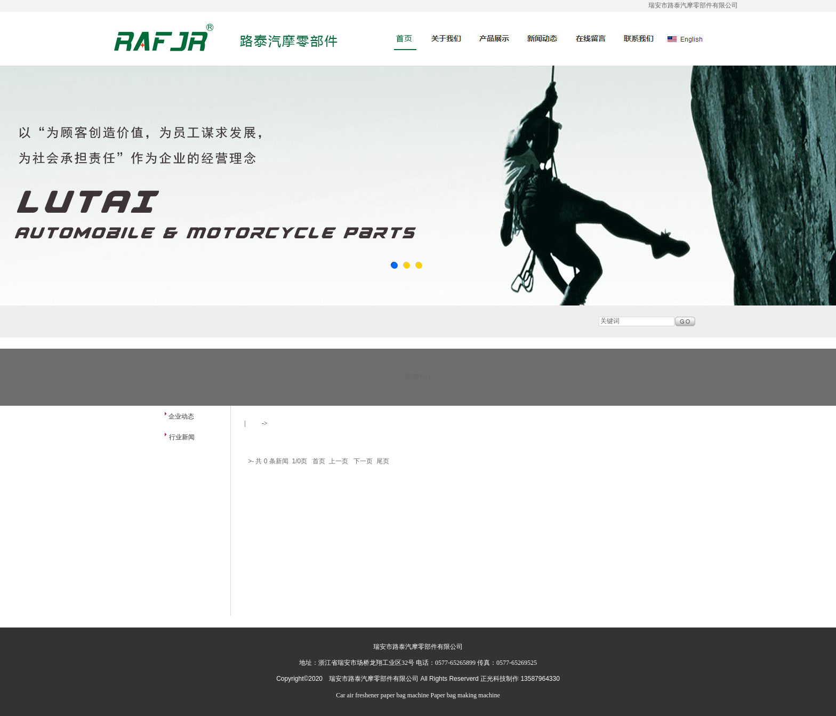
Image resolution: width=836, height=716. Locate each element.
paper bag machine (405, 695)
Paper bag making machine (465, 695)
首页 (253, 423)
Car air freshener (357, 695)
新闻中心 (285, 423)
